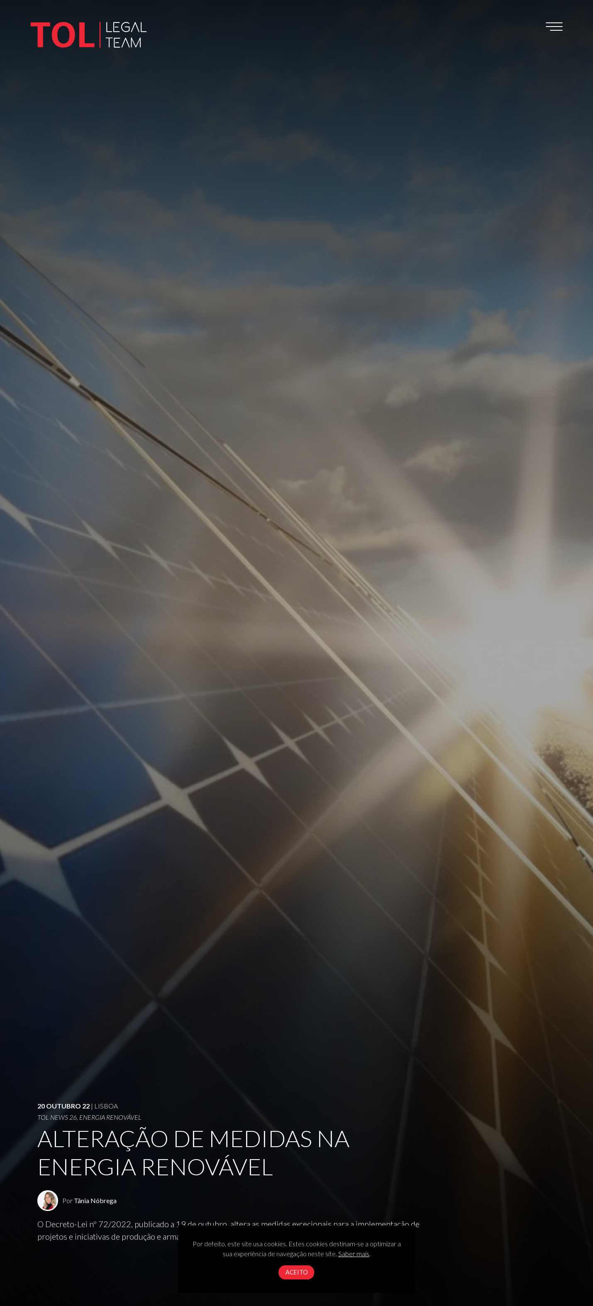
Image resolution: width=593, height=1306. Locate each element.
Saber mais (353, 1253)
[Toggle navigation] (554, 26)
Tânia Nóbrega (95, 1200)
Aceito (297, 1272)
